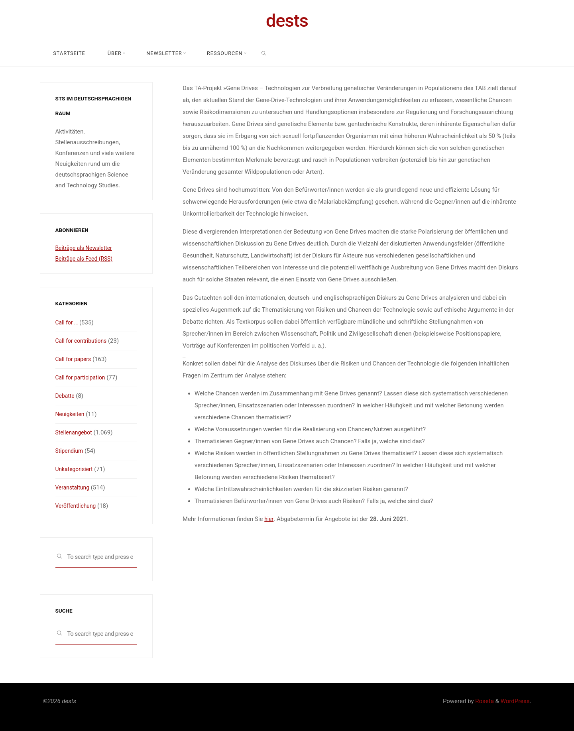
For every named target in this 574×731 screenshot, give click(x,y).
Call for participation (82, 377)
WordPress (515, 701)
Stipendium (70, 450)
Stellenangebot (75, 432)
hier (269, 519)
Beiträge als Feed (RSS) (86, 258)
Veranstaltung (73, 487)
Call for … (67, 322)
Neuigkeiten (71, 414)
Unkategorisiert (75, 469)
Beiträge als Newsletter (86, 248)
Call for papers (74, 359)
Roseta (484, 701)
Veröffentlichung (77, 505)
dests (287, 20)
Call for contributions (83, 340)
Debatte (65, 395)
